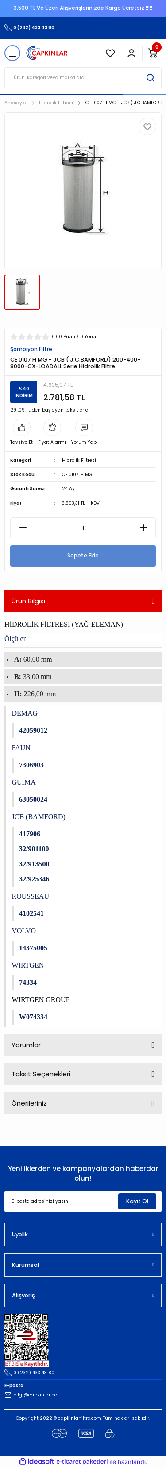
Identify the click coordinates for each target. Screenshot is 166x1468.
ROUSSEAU (30, 896)
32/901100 (34, 849)
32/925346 (34, 879)
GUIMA (24, 782)
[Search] (83, 77)
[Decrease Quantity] (23, 528)
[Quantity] (83, 528)
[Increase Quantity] (143, 528)
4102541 (31, 913)
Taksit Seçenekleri (41, 1074)
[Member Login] (131, 53)
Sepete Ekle (83, 555)
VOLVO (24, 930)
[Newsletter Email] (83, 1201)
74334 (28, 982)
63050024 (33, 799)
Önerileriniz (29, 1103)
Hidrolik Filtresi (79, 460)
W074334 (33, 1017)
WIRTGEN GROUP (41, 999)
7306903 (31, 765)
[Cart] (152, 53)
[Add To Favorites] (147, 126)
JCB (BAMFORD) (39, 816)
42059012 (33, 730)
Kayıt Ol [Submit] (137, 1201)
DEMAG (25, 713)
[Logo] (47, 53)
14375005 (33, 948)
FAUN (21, 747)
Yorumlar (26, 1044)
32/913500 (34, 864)
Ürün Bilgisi (28, 601)
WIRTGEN (28, 965)
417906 (29, 834)
